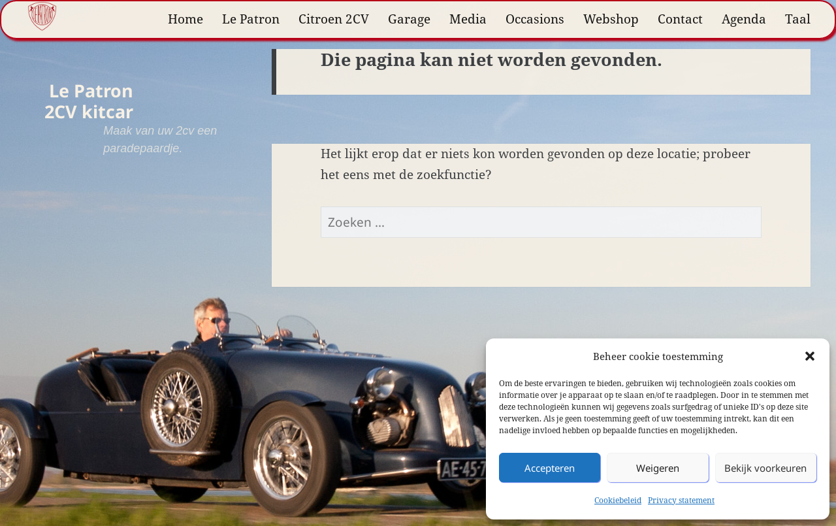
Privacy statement (681, 500)
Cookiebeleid (617, 500)
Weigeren (657, 467)
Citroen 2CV (333, 18)
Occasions (535, 18)
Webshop (611, 18)
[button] (809, 356)
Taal (798, 18)
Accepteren (549, 467)
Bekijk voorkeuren (765, 467)
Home (185, 18)
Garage (409, 18)
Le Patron (251, 18)
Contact (680, 18)
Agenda (744, 18)
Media (468, 18)
